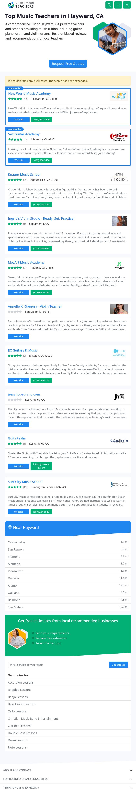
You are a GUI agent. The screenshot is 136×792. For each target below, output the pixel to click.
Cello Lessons (17, 711)
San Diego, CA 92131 (38, 311)
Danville (68, 578)
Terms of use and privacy (21, 787)
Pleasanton (68, 571)
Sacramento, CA (39, 224)
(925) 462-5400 (42, 119)
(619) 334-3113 (41, 380)
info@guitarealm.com (41, 466)
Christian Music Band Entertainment (33, 718)
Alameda (68, 564)
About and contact (17, 770)
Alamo (68, 585)
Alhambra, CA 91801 (43, 139)
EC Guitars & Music (22, 350)
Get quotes (118, 665)
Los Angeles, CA (35, 399)
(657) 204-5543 (41, 511)
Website (18, 119)
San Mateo (68, 607)
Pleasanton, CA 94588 (44, 99)
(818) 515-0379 (41, 204)
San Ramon (68, 549)
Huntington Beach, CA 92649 (48, 487)
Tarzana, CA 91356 (42, 268)
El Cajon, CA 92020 (40, 355)
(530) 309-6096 (41, 248)
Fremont (68, 556)
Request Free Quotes (68, 63)
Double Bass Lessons (22, 733)
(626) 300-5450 (42, 160)
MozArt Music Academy (26, 262)
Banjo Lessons (18, 697)
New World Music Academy (29, 93)
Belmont (68, 600)
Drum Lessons (18, 740)
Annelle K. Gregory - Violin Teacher (35, 306)
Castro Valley (68, 542)
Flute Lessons (17, 747)
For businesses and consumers (25, 779)
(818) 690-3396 (41, 292)
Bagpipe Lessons (19, 690)
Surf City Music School (25, 481)
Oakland (68, 593)
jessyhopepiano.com (24, 394)
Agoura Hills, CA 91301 (44, 180)
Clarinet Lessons (19, 726)
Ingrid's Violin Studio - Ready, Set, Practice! (41, 218)
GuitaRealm (17, 438)
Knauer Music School (24, 174)
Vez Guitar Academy (24, 134)
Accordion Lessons (21, 682)
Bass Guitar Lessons (22, 704)
